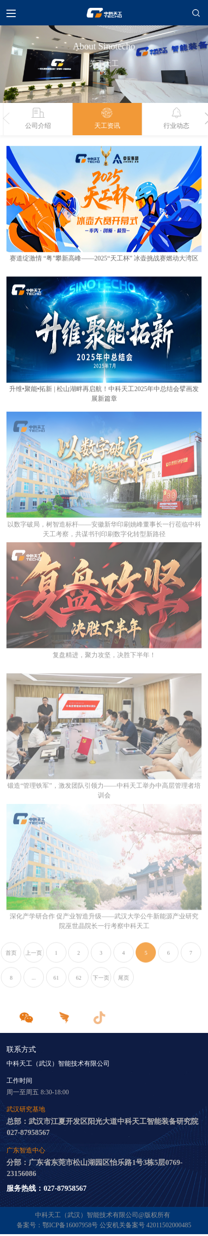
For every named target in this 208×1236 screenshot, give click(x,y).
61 (56, 981)
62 (78, 981)
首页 (11, 957)
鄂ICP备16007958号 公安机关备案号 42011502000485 (116, 1226)
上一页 (33, 957)
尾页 (123, 981)
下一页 (101, 981)
